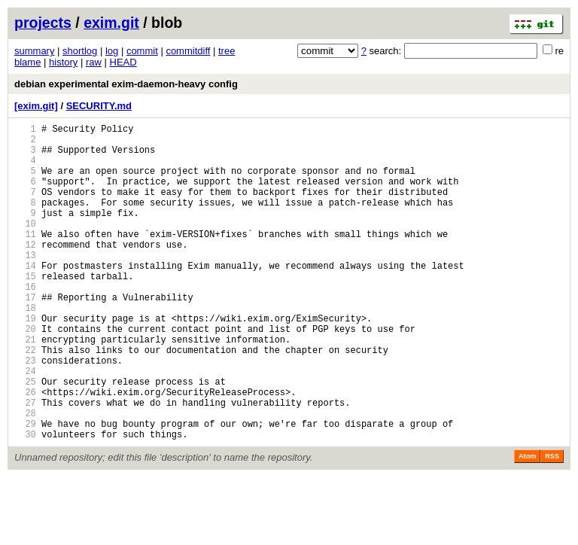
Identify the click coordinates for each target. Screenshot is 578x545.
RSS (552, 524)
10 (25, 245)
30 (25, 501)
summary (34, 50)
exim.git (111, 22)
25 (25, 437)
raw (94, 62)
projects (42, 22)
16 (25, 322)
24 (25, 425)
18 (25, 348)
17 (25, 335)
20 (25, 373)
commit (142, 50)
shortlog (79, 50)
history (63, 62)
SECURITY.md (99, 105)
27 (25, 463)
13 (25, 284)
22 (25, 399)
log (111, 50)
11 (25, 258)
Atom (527, 524)
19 (25, 361)
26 (25, 450)
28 (25, 476)
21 (25, 386)
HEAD (123, 62)
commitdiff (188, 50)
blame (27, 62)
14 (25, 297)
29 (25, 489)
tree (226, 50)
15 (25, 309)
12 (25, 271)
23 (25, 412)
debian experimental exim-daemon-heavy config (126, 84)
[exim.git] (36, 105)
